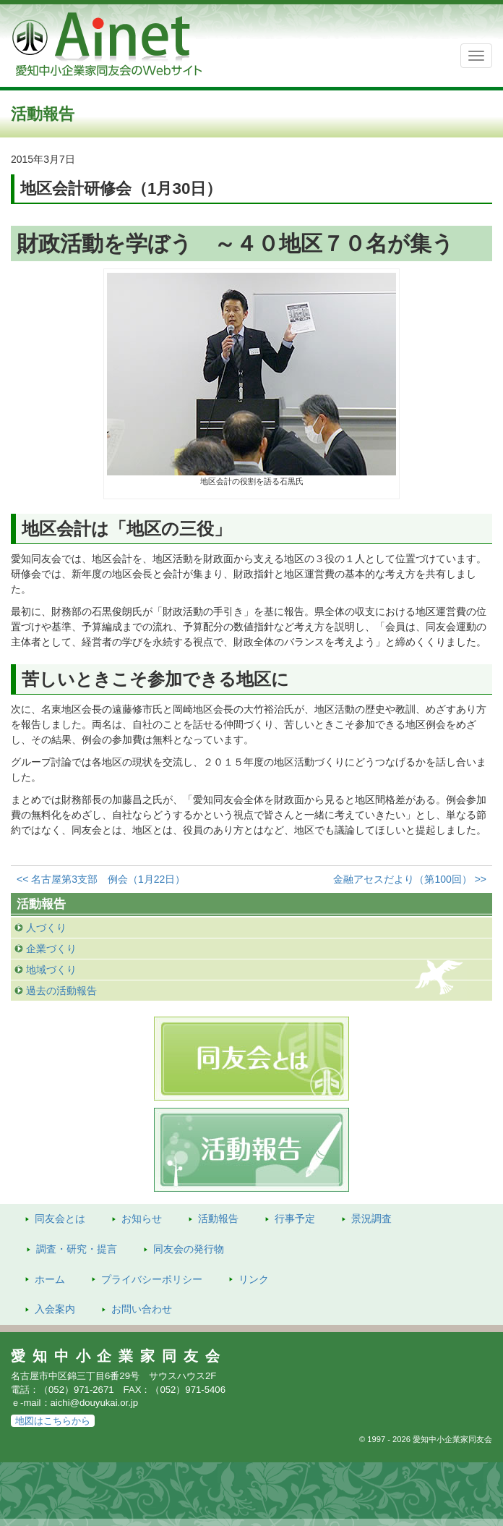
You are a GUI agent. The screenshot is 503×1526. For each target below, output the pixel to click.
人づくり (46, 927)
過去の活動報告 (61, 990)
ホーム (50, 1279)
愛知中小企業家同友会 (119, 1356)
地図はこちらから (52, 1420)
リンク (253, 1279)
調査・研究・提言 (76, 1249)
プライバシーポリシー (151, 1279)
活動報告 (218, 1218)
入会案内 (55, 1309)
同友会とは (60, 1218)
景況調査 (371, 1218)
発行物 (188, 1249)
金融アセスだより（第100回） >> (409, 879)
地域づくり (51, 969)
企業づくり (51, 948)
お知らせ (141, 1218)
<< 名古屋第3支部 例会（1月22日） (101, 879)
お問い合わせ (141, 1309)
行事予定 (295, 1218)
